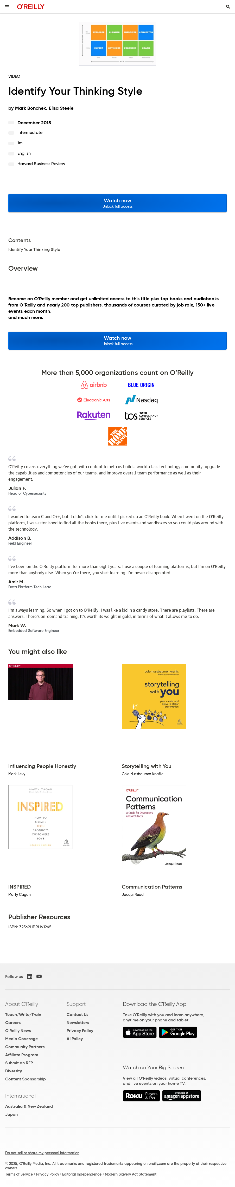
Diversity (13, 1071)
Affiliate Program (21, 1055)
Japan (11, 1114)
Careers (13, 1022)
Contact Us (77, 1014)
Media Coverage (21, 1038)
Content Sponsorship (25, 1079)
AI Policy (75, 1038)
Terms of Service (19, 1174)
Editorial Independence (81, 1174)
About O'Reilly (21, 1004)
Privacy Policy (80, 1030)
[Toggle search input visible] (228, 7)
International (20, 1096)
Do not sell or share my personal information (42, 1153)
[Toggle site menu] (7, 7)
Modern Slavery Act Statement (130, 1174)
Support (76, 1004)
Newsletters (78, 1022)
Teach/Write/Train (23, 1014)
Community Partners (25, 1046)
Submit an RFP (19, 1063)
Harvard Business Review (41, 163)
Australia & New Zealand (29, 1106)
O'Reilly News (18, 1030)
